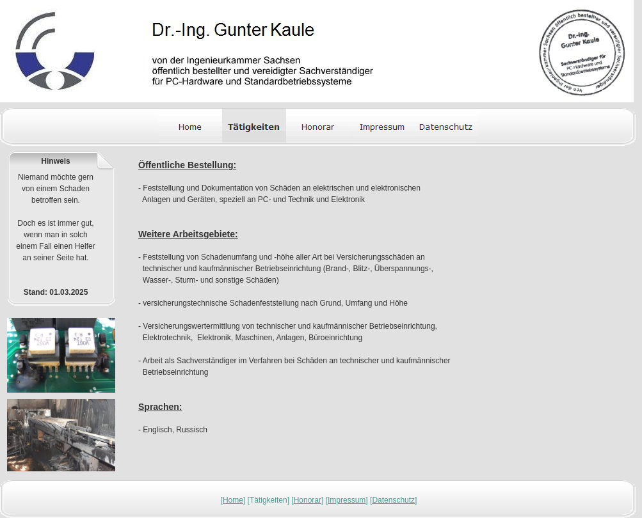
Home (233, 500)
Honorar (307, 500)
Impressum (346, 500)
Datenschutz (393, 500)
